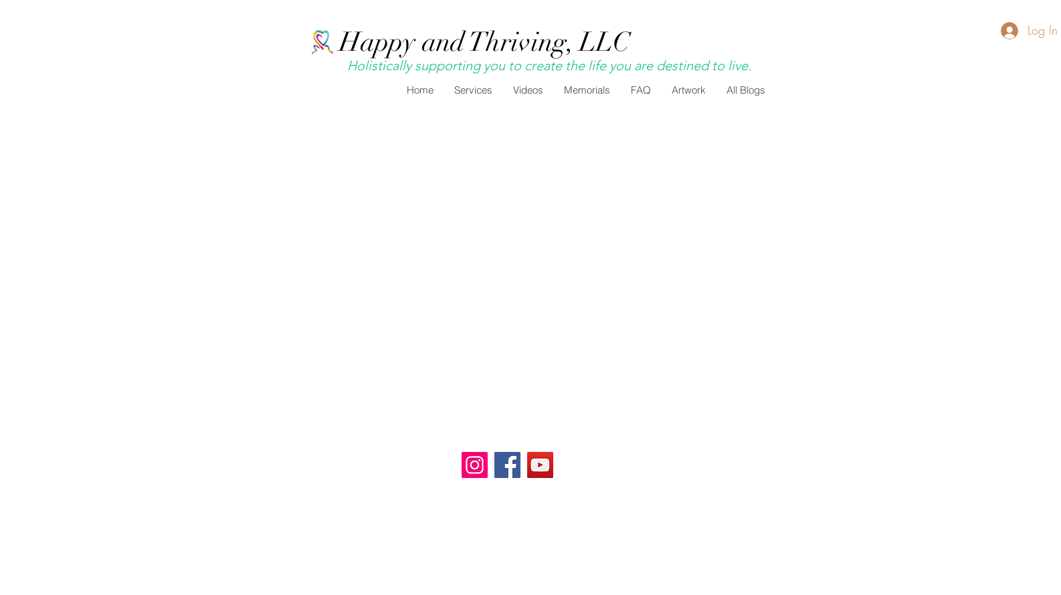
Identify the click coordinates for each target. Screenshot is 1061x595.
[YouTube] (540, 465)
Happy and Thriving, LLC (484, 42)
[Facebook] (507, 465)
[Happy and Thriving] (475, 465)
